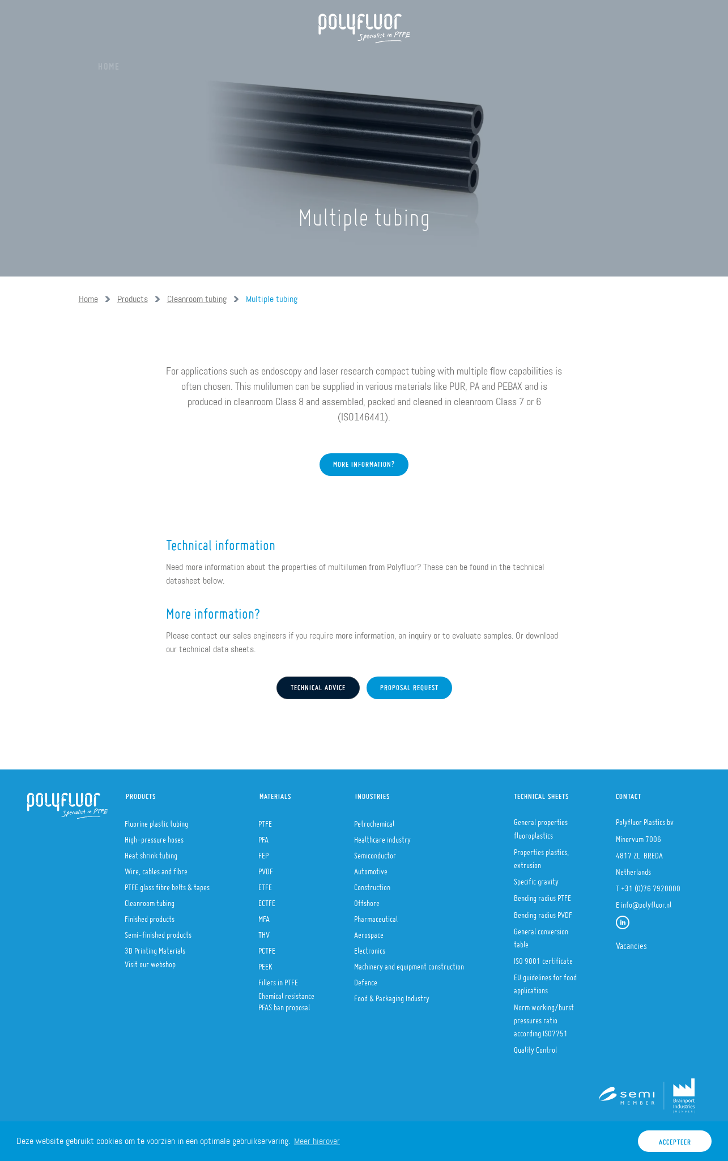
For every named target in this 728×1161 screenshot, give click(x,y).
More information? (364, 500)
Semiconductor (375, 852)
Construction (372, 884)
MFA (264, 916)
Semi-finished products (158, 931)
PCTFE (266, 947)
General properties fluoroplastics (541, 825)
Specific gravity (536, 878)
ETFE (265, 884)
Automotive (371, 868)
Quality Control (535, 1046)
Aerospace (369, 931)
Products (223, 62)
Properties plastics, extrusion (541, 855)
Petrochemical (374, 820)
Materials (286, 62)
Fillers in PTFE (278, 979)
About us (161, 62)
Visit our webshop (150, 961)
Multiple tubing (271, 299)
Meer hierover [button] (317, 1141)
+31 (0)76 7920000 (650, 885)
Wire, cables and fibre (156, 868)
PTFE (265, 820)
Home (109, 62)
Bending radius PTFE (542, 894)
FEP (263, 852)
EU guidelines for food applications (545, 980)
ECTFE (266, 900)
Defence (365, 979)
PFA (263, 836)
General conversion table (541, 934)
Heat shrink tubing (151, 852)
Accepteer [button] (675, 1139)
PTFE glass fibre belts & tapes (167, 884)
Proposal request (409, 685)
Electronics (369, 947)
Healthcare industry (382, 836)
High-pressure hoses (154, 836)
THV (264, 931)
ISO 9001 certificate (543, 957)
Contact (628, 793)
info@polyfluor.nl (646, 901)
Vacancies (631, 942)
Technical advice (318, 685)
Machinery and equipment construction (409, 963)
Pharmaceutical (376, 916)
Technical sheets (541, 793)
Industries (372, 793)
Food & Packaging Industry (391, 995)
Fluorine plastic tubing (156, 820)
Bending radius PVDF (543, 911)
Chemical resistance (286, 993)
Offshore (367, 900)
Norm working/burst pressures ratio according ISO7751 (544, 1017)
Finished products (149, 916)
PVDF (265, 868)
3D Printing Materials (155, 947)
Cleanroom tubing (197, 299)
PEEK (265, 963)
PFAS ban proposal (284, 1004)
